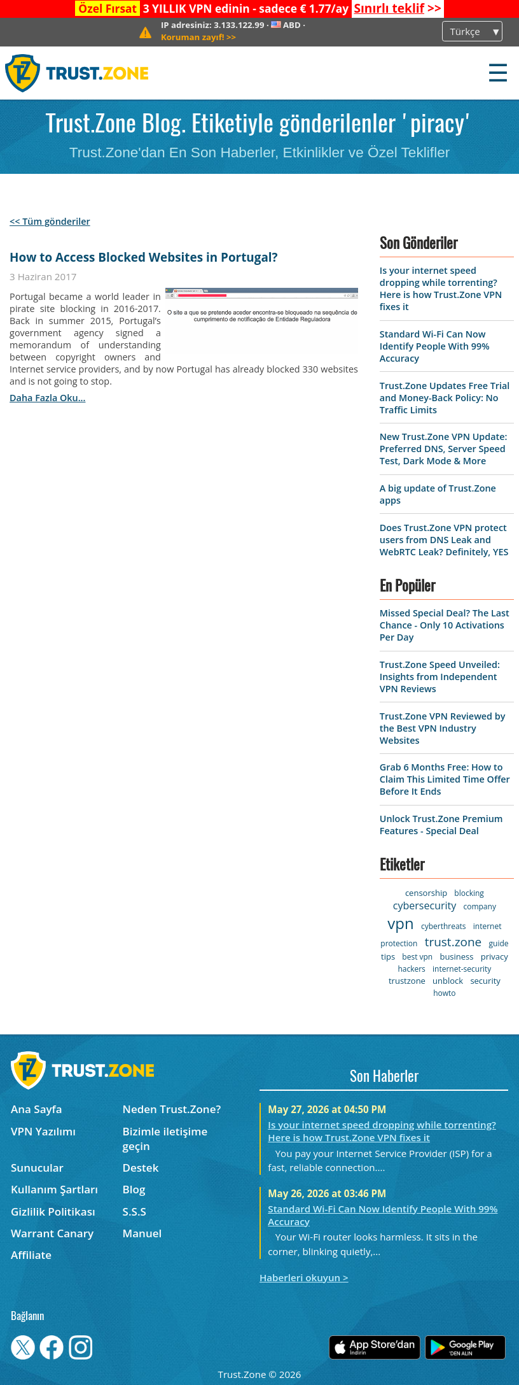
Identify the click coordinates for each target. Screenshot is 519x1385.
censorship (426, 892)
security (485, 980)
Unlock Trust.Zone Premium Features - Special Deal (441, 825)
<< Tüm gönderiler (50, 221)
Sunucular (37, 1167)
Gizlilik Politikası (53, 1211)
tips (388, 956)
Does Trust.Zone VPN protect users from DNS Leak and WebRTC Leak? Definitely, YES (444, 540)
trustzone (407, 980)
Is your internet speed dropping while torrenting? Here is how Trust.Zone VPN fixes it (441, 288)
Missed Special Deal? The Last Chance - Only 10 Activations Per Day (444, 625)
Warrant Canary (52, 1233)
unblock (447, 980)
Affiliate (31, 1254)
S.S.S (134, 1211)
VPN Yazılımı (43, 1131)
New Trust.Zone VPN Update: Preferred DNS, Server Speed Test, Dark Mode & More (444, 448)
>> (397, 8)
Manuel (142, 1233)
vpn (400, 923)
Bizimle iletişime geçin (165, 1138)
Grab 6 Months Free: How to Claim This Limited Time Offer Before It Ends (445, 779)
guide (499, 943)
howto (444, 993)
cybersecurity (424, 905)
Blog (134, 1189)
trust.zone (453, 942)
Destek (141, 1167)
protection (398, 943)
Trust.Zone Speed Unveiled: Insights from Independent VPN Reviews (440, 676)
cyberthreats (443, 926)
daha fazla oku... (47, 398)
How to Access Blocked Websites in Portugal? (143, 257)
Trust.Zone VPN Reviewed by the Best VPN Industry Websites (443, 728)
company (479, 906)
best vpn (417, 956)
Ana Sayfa (36, 1109)
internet (487, 926)
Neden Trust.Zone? (172, 1109)
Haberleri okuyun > (304, 1277)
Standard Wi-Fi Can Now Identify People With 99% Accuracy (435, 346)
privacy (494, 956)
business (456, 956)
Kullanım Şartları (54, 1189)
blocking (469, 893)
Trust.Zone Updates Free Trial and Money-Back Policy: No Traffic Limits (445, 398)
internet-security (461, 968)
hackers (411, 968)
